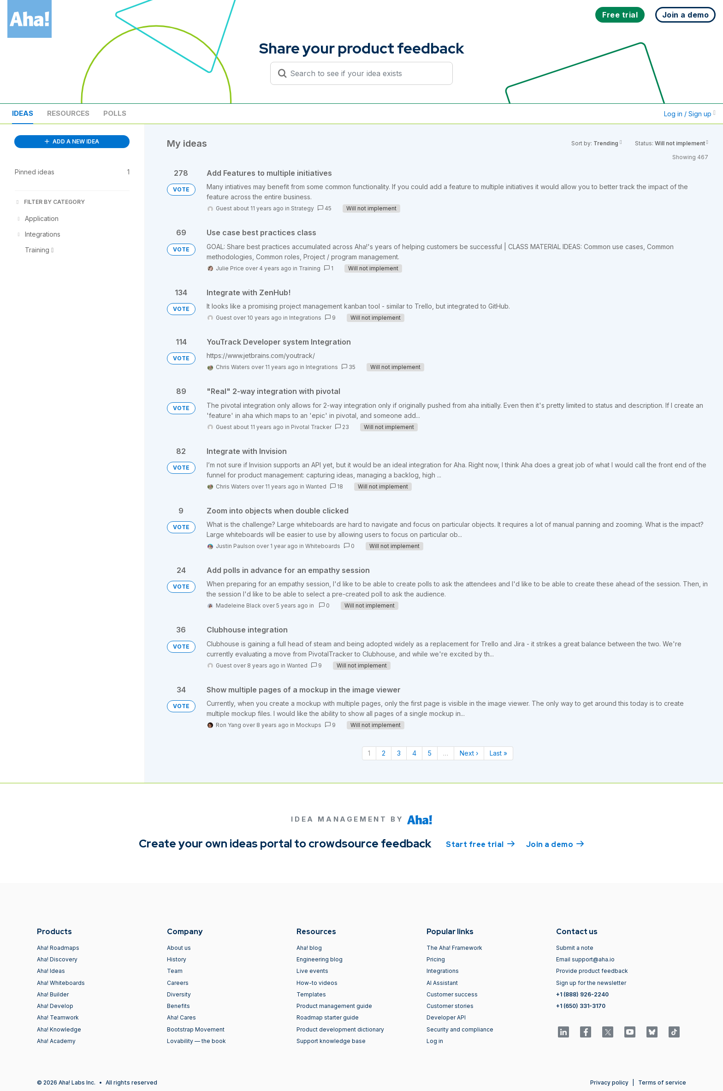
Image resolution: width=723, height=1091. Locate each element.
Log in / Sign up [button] (690, 114)
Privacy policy (609, 1082)
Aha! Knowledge (59, 1029)
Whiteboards (322, 546)
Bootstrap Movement (196, 1029)
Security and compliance (460, 1029)
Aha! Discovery (57, 959)
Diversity (179, 994)
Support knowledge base (331, 1040)
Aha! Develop (55, 1005)
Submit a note (574, 947)
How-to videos (317, 982)
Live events (312, 970)
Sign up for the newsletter (591, 982)
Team (175, 970)
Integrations (305, 317)
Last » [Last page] (498, 753)
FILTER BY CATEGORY (50, 201)
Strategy (302, 208)
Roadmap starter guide (327, 1017)
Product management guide (334, 1005)
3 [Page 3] (399, 753)
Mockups (308, 724)
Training (309, 268)
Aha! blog (309, 947)
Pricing (436, 959)
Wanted (316, 486)
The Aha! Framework (454, 947)
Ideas (22, 113)
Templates (311, 994)
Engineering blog (319, 959)
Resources (68, 113)
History (176, 959)
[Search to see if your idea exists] (365, 73)
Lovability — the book (196, 1040)
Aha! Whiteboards (61, 982)
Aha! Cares (181, 1017)
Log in (435, 1040)
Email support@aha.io (585, 959)
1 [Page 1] (369, 753)
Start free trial (480, 843)
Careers (178, 982)
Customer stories (450, 1005)
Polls (114, 113)
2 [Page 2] (383, 753)
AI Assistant (442, 982)
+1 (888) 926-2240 (582, 994)
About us (179, 947)
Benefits (178, 1005)
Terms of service (662, 1082)
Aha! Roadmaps (58, 947)
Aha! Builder (53, 994)
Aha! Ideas (51, 970)
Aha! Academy (56, 1040)
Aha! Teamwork (58, 1017)
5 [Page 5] (430, 753)
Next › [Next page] (469, 753)
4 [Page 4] (414, 753)
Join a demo (555, 843)
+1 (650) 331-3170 (580, 1005)
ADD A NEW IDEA (72, 141)
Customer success (452, 994)
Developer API (446, 1017)
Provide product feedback (592, 970)
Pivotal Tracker (311, 426)
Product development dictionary (340, 1029)
